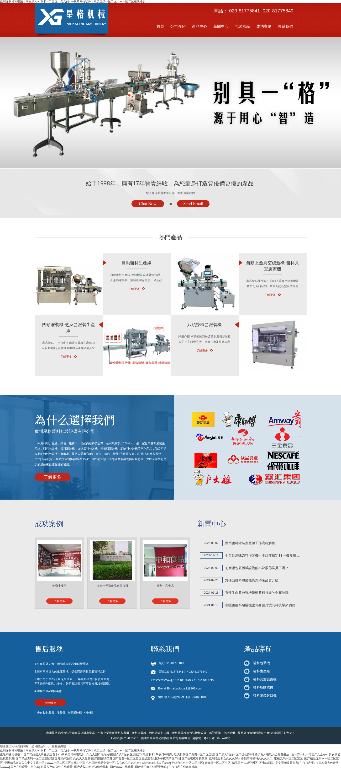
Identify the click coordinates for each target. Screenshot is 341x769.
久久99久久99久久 (128, 762)
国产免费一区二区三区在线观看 (133, 758)
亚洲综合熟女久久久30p (224, 758)
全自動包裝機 (45, 712)
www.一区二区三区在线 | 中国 (65, 762)
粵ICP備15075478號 (217, 738)
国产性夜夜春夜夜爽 (194, 758)
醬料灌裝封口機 (260, 695)
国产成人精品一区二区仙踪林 (234, 754)
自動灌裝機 (75, 712)
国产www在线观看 (121, 767)
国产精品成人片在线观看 (40, 754)
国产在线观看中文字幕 (24, 767)
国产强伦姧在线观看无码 (151, 767)
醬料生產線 (257, 671)
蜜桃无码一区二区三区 (288, 758)
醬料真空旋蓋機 (260, 679)
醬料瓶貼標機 (258, 687)
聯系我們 (285, 26)
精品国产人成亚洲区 (245, 762)
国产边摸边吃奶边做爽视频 (91, 767)
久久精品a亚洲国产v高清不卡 (135, 754)
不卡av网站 (266, 762)
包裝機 (88, 712)
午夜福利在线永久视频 (183, 767)
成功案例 (264, 26)
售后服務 (49, 649)
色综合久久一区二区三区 (187, 762)
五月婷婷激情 (63, 758)
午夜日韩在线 (164, 754)
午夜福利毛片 (308, 762)
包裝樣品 (242, 26)
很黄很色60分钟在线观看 (57, 767)
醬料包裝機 (257, 663)
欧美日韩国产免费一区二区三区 (194, 754)
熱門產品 (170, 237)
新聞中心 (221, 26)
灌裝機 (61, 712)
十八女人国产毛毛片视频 (99, 754)
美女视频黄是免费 (286, 762)
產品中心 (199, 26)
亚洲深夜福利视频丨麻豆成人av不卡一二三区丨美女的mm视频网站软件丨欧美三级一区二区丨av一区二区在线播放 (72, 750)
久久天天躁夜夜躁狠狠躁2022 (92, 758)
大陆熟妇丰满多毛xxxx (156, 762)
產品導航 (258, 649)
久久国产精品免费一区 (100, 762)
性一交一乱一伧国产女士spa (309, 754)
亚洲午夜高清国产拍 (167, 758)
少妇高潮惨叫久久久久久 (257, 758)
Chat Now (148, 203)
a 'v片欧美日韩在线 (70, 754)
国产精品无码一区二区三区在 (34, 758)
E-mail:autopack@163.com (184, 688)
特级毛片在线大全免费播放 (272, 754)
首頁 (160, 26)
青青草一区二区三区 (218, 762)
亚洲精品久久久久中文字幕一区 (24, 762)
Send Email (193, 203)
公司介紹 (178, 26)
